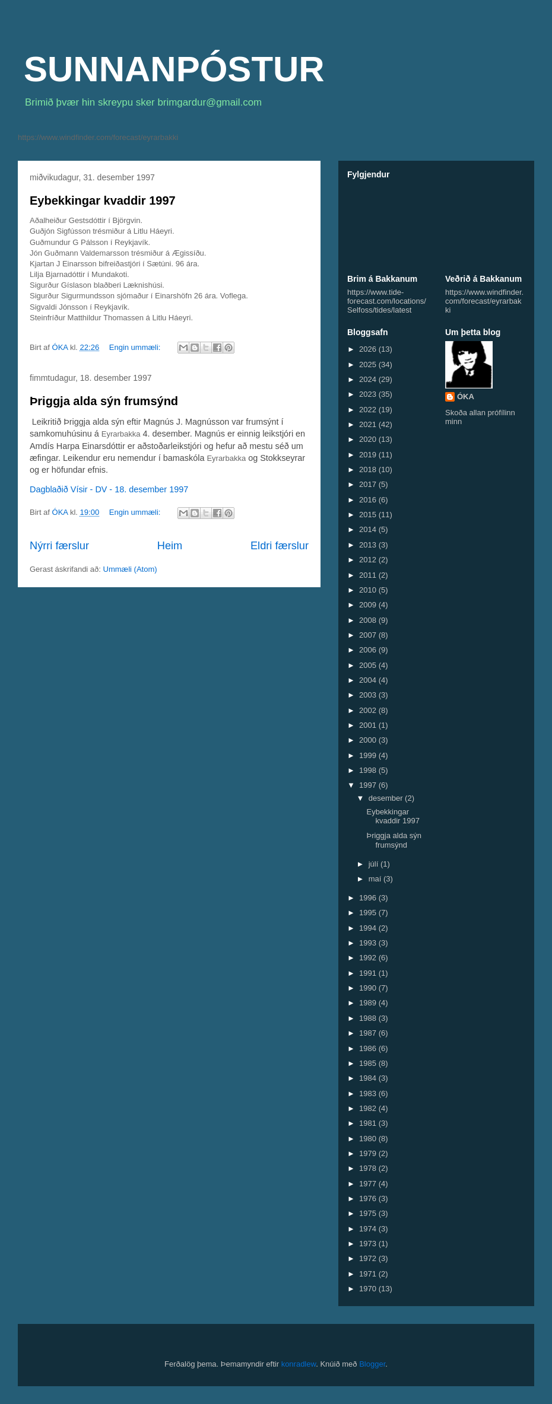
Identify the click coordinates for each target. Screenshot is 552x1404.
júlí (374, 863)
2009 (369, 604)
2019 (369, 454)
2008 (369, 620)
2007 (369, 635)
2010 (369, 589)
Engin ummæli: (136, 347)
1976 (369, 1198)
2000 (369, 740)
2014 (369, 529)
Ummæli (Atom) (130, 569)
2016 (369, 499)
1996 (369, 897)
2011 (369, 575)
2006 (369, 649)
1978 (369, 1168)
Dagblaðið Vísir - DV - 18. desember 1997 (109, 489)
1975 (369, 1213)
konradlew (298, 1364)
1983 (369, 1093)
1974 (369, 1228)
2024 (369, 379)
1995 (369, 912)
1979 (369, 1153)
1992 (369, 957)
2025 (369, 364)
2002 (369, 710)
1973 (369, 1243)
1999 (369, 755)
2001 (369, 725)
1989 (369, 1002)
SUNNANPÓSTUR (174, 69)
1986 (369, 1048)
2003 (369, 694)
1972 (369, 1258)
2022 (369, 409)
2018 (369, 469)
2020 (369, 439)
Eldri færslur (279, 546)
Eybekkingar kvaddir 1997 (103, 200)
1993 (369, 942)
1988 (369, 1018)
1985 (369, 1063)
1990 (369, 987)
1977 (369, 1183)
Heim (169, 546)
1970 (369, 1288)
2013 (369, 544)
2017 (369, 484)
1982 (369, 1108)
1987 (369, 1033)
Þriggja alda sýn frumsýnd (104, 400)
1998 (369, 770)
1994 (369, 928)
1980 (369, 1138)
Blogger (372, 1364)
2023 (369, 394)
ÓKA (465, 396)
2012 (369, 559)
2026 (369, 349)
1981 (369, 1123)
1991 (369, 973)
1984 (369, 1078)
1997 (369, 785)
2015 (369, 514)
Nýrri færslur (59, 546)
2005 (369, 665)
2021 (369, 424)
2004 (369, 680)
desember (387, 798)
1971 (369, 1273)
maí (376, 878)
